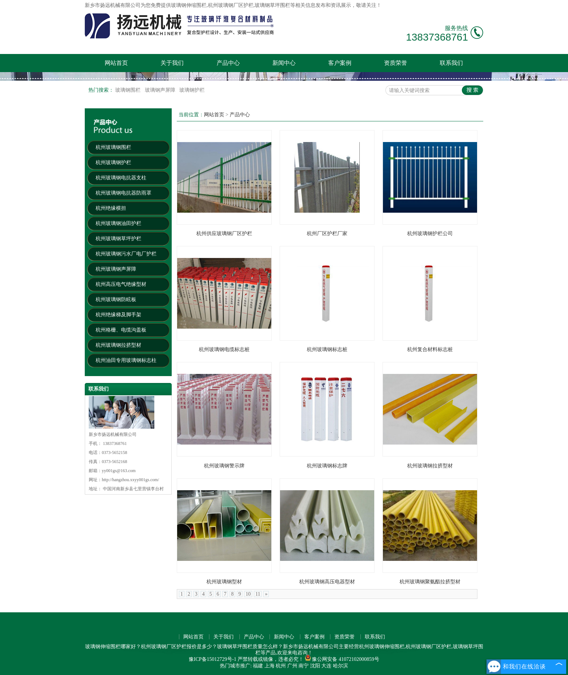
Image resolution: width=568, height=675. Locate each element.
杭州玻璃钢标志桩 (327, 349)
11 (257, 594)
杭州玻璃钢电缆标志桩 (224, 349)
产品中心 (228, 63)
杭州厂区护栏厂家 (327, 233)
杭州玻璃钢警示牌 (224, 465)
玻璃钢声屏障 (161, 90)
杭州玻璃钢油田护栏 (118, 223)
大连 (326, 665)
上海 (269, 665)
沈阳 (315, 665)
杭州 (281, 665)
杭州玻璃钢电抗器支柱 (121, 177)
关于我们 (172, 63)
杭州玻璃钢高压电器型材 (327, 581)
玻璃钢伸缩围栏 (188, 5)
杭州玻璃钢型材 (224, 581)
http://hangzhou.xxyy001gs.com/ (130, 479)
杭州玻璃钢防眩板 (116, 299)
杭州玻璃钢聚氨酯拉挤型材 (430, 581)
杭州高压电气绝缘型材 (121, 284)
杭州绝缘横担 (111, 208)
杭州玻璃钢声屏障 (116, 269)
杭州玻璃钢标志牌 (327, 465)
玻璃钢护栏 (192, 90)
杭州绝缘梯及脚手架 (118, 314)
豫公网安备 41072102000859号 (342, 659)
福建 (258, 665)
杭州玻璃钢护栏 (113, 162)
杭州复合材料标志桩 (430, 349)
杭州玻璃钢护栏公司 (430, 233)
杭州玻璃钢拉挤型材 (118, 345)
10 (248, 594)
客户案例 (339, 63)
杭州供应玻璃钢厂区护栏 (224, 233)
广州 (292, 665)
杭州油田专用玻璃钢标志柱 (126, 360)
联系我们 (451, 63)
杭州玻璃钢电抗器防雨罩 (123, 193)
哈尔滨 (340, 665)
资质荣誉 (395, 63)
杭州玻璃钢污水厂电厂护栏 (126, 254)
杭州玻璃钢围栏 (113, 147)
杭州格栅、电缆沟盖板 (121, 330)
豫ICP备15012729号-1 (212, 659)
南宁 (303, 665)
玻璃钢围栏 (128, 90)
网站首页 (116, 63)
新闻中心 (284, 63)
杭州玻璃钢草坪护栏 (118, 238)
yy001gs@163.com (118, 470)
